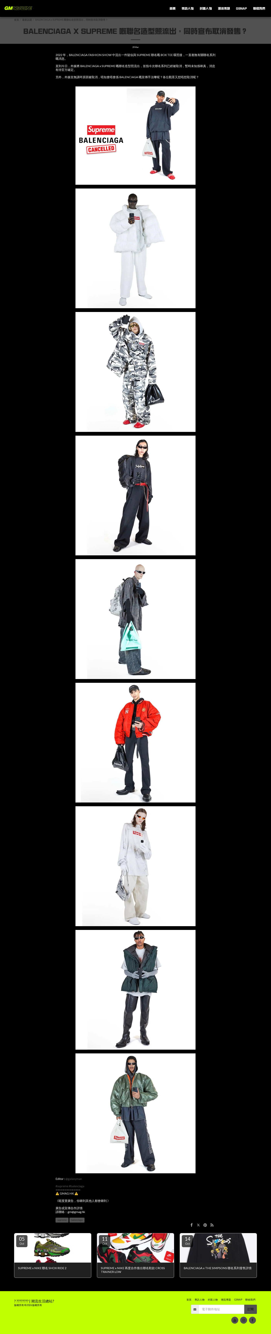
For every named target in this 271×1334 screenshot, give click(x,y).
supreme (62, 1220)
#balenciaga (76, 1186)
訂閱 (250, 1309)
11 (104, 1240)
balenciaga (77, 1220)
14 (187, 1240)
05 (21, 1240)
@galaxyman (73, 1178)
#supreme (62, 1186)
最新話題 (27, 19)
